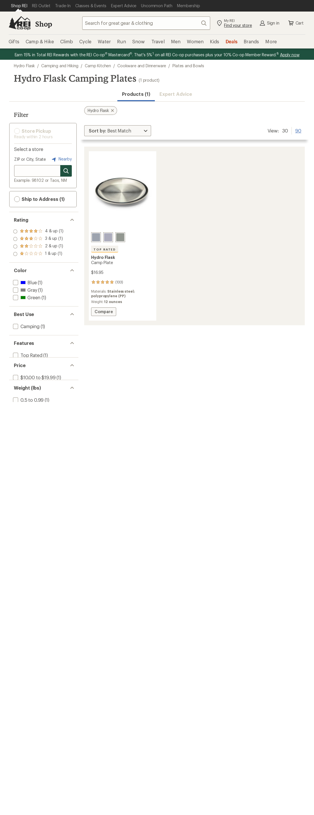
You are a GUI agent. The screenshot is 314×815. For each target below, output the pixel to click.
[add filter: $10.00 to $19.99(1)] (33, 384)
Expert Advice (175, 94)
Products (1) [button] (136, 94)
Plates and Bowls (188, 65)
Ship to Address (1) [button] (39, 199)
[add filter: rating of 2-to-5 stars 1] (38, 246)
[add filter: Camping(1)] (26, 326)
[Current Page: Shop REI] (19, 6)
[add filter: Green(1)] (26, 297)
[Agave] (120, 237)
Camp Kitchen (98, 65)
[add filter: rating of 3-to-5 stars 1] (38, 239)
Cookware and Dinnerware (141, 65)
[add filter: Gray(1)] (24, 290)
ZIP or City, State (30, 159)
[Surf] (96, 237)
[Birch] (108, 237)
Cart (295, 23)
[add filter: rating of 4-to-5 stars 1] (38, 231)
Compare (103, 312)
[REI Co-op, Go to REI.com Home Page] (20, 23)
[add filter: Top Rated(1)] (27, 355)
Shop (43, 24)
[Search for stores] (66, 171)
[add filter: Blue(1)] (24, 282)
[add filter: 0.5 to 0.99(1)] (28, 413)
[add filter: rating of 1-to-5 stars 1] (38, 254)
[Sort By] (117, 130)
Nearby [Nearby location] (61, 159)
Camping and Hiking (59, 65)
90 (298, 130)
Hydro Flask (24, 65)
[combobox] (146, 23)
